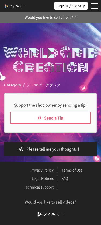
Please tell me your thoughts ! (50, 149)
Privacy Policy (42, 169)
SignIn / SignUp (71, 6)
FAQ (64, 178)
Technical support (39, 186)
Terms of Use (71, 169)
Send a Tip (50, 117)
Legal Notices (43, 178)
